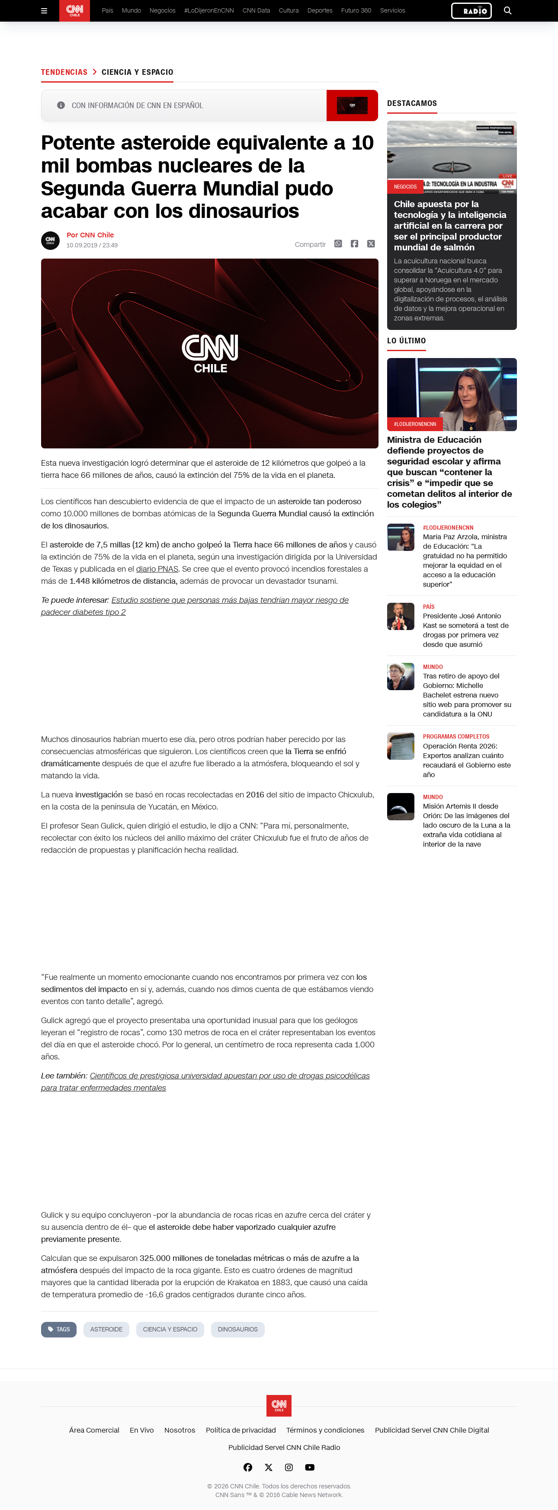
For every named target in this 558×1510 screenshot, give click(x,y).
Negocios (163, 10)
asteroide (106, 1329)
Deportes (320, 10)
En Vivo (142, 1430)
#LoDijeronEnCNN (209, 10)
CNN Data (256, 10)
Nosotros (180, 1430)
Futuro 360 (356, 10)
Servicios (392, 10)
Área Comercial (94, 1430)
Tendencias (65, 72)
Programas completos (456, 737)
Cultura (289, 10)
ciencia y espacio (137, 72)
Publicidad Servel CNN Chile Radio (284, 1447)
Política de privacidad (241, 1430)
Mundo (131, 10)
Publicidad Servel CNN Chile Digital (432, 1430)
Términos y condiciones (325, 1430)
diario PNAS (157, 569)
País (107, 10)
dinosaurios (238, 1329)
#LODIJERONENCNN (448, 528)
